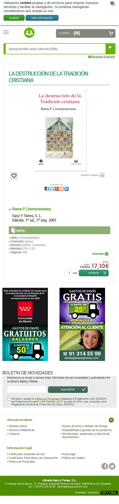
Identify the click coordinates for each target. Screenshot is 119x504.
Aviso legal (68, 454)
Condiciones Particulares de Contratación (33, 457)
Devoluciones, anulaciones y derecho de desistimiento (86, 435)
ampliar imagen (90, 175)
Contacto (14, 433)
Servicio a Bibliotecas (22, 430)
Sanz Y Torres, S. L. (27, 215)
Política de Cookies (73, 457)
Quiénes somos (18, 426)
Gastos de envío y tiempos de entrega (84, 426)
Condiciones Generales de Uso (27, 454)
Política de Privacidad (47, 398)
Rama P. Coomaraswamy (31, 209)
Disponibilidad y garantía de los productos (87, 430)
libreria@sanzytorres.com (72, 486)
